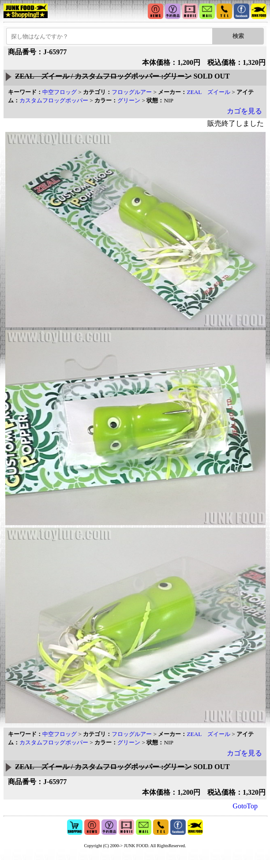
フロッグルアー (132, 92)
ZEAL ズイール (208, 92)
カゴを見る (244, 111)
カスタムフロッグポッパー (53, 100)
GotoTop (245, 806)
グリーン (128, 100)
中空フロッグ (59, 92)
